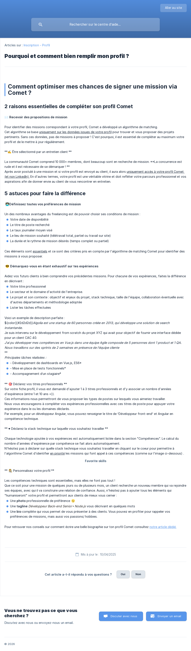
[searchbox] (95, 24)
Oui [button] (123, 574)
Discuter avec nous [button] (124, 616)
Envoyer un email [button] (169, 616)
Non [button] (138, 574)
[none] (173, 8)
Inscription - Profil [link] (37, 45)
